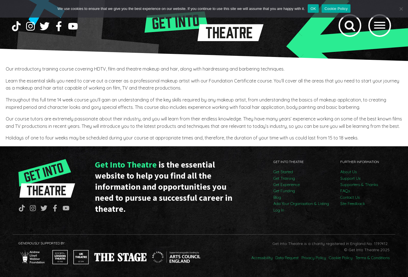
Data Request (287, 257)
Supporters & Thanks (359, 184)
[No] (401, 9)
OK (313, 9)
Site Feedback (352, 203)
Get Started (283, 171)
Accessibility (262, 257)
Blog (277, 197)
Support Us (350, 178)
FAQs (345, 190)
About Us (348, 171)
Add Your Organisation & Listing (301, 203)
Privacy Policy (313, 257)
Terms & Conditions (372, 257)
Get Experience (286, 184)
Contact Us (350, 197)
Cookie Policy (340, 257)
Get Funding (284, 190)
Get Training (284, 178)
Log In (278, 210)
